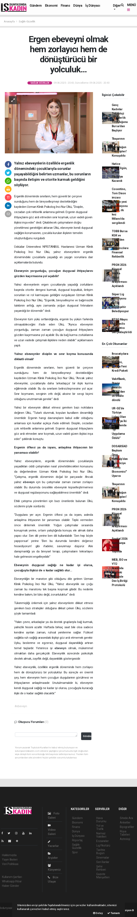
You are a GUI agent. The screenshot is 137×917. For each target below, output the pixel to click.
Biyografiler (127, 827)
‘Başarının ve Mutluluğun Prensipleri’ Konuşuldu (119, 147)
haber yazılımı (8, 912)
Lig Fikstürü (103, 845)
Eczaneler (102, 841)
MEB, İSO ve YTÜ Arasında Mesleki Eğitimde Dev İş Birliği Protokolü (120, 572)
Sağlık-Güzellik (27, 21)
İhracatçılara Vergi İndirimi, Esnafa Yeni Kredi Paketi (120, 362)
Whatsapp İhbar (12, 881)
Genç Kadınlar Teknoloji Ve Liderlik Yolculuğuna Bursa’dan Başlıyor (120, 117)
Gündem (36, 5)
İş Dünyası (92, 5)
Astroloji (125, 839)
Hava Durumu (101, 819)
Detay (98, 913)
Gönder (87, 736)
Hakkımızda (9, 855)
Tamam (113, 913)
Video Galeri (52, 829)
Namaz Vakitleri (101, 835)
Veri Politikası (10, 864)
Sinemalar (102, 857)
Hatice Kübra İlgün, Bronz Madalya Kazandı (119, 172)
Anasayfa (9, 21)
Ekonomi (51, 5)
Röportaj (77, 840)
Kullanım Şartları (12, 877)
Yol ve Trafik (100, 827)
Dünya (77, 5)
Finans (65, 5)
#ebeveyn (21, 706)
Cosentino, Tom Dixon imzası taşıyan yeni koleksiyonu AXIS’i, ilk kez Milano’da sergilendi (120, 206)
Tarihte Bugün (100, 851)
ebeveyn (29, 482)
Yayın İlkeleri (9, 859)
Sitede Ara (126, 818)
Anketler (125, 822)
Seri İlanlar (102, 862)
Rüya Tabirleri (125, 833)
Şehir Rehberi (101, 868)
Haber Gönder (10, 885)
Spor (75, 852)
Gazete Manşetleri (102, 875)
